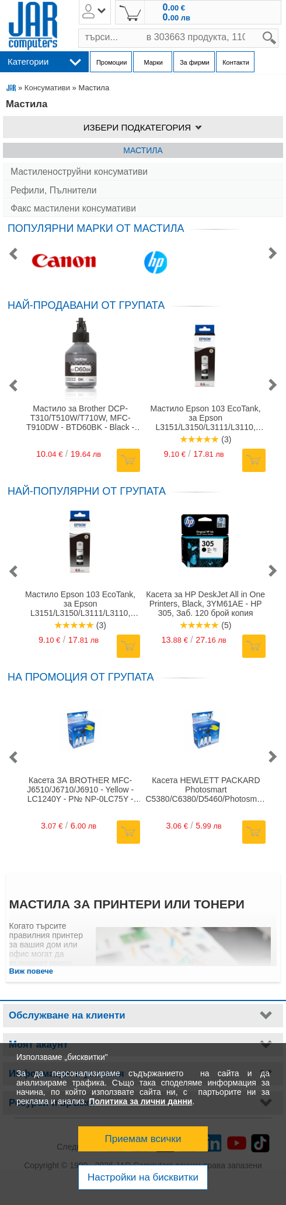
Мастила (142, 150)
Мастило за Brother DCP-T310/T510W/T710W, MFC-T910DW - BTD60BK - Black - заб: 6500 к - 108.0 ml (80, 418)
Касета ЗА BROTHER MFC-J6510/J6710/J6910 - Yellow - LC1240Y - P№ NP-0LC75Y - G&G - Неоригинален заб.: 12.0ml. (80, 790)
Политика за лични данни (140, 1101)
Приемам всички (143, 1138)
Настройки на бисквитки (143, 1177)
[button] (13, 254)
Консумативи (47, 87)
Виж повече (31, 971)
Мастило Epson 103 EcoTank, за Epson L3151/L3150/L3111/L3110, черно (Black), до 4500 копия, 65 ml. (205, 418)
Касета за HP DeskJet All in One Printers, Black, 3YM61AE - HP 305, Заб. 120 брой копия (205, 604)
